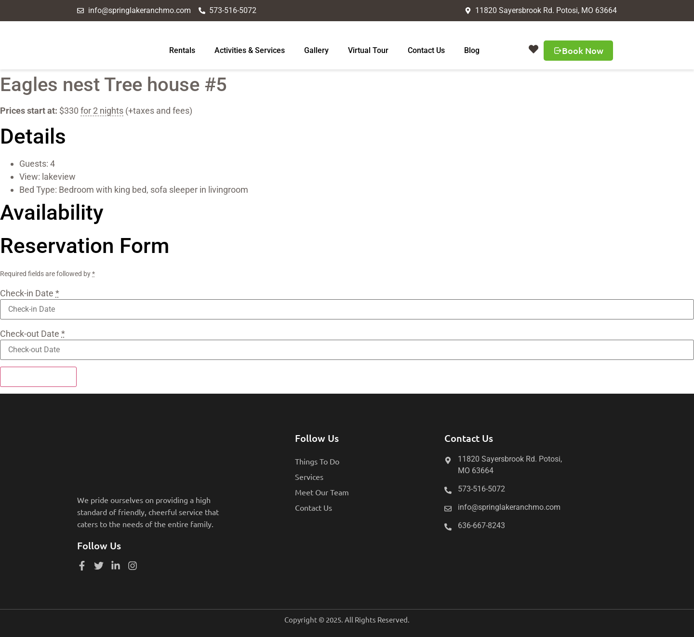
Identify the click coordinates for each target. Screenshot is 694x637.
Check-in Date (29, 293)
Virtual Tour (368, 50)
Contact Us (426, 50)
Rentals (182, 50)
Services (309, 476)
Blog (472, 50)
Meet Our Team (322, 492)
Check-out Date (32, 334)
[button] (533, 49)
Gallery (316, 50)
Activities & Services (249, 50)
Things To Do (317, 461)
